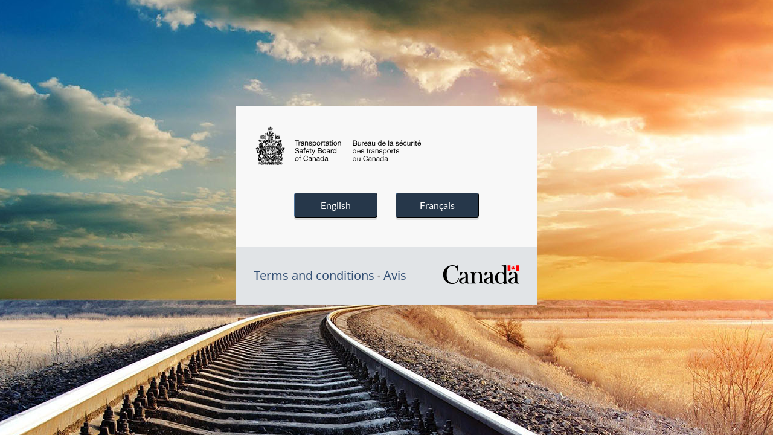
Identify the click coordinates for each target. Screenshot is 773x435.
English (336, 205)
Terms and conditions (314, 275)
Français (437, 205)
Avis (394, 275)
